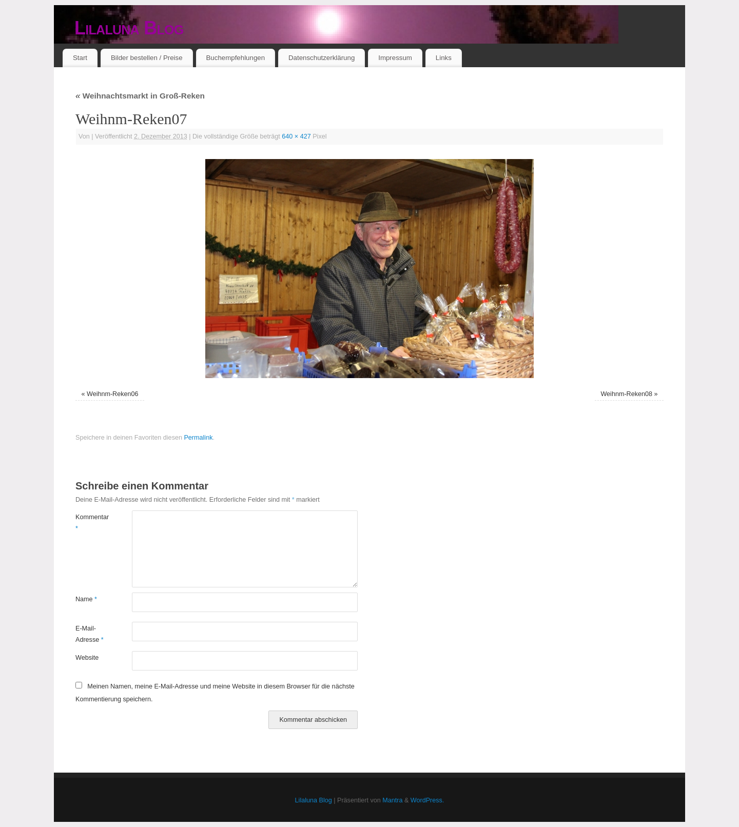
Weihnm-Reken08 (626, 394)
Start (80, 58)
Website (87, 657)
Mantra (392, 800)
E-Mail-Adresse (89, 634)
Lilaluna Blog (129, 27)
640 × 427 (296, 136)
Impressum (395, 58)
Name (86, 599)
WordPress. (427, 800)
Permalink (198, 437)
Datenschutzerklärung (321, 58)
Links (444, 58)
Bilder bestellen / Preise (147, 58)
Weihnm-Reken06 (113, 394)
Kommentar (89, 522)
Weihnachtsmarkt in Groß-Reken (140, 95)
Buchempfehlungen (235, 58)
